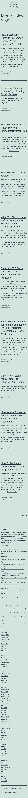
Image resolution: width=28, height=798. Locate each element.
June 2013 (4, 774)
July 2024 (3, 678)
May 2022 (3, 737)
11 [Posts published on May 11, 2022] (10, 609)
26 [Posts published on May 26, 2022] (14, 616)
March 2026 (4, 632)
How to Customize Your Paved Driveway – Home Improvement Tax (14, 127)
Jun (25, 623)
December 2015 (5, 758)
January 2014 (4, 760)
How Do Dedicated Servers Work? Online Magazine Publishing (12, 466)
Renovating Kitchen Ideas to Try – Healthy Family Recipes (12, 91)
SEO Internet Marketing (11, 789)
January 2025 (4, 664)
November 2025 (5, 641)
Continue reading (13, 66)
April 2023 (4, 712)
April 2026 (4, 630)
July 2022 (3, 733)
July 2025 (3, 650)
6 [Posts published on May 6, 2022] (17, 605)
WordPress (15, 792)
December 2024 (5, 666)
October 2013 (4, 765)
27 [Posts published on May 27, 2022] (17, 616)
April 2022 (4, 739)
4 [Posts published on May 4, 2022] (10, 605)
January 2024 (4, 691)
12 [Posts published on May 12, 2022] (14, 609)
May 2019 (3, 755)
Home (9, 73)
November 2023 (5, 696)
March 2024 (4, 687)
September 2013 (5, 767)
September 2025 (5, 646)
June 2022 (4, 735)
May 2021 (3, 749)
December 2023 (5, 694)
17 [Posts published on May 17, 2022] (6, 612)
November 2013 (5, 762)
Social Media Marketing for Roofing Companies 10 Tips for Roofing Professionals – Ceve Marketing (13, 328)
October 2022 (4, 726)
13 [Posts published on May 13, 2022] (17, 609)
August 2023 (4, 703)
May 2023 (3, 710)
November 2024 (5, 669)
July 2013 (3, 771)
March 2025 (4, 660)
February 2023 (5, 717)
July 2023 (3, 705)
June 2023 (4, 708)
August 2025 (4, 648)
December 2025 (5, 639)
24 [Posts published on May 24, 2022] (6, 616)
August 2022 (4, 730)
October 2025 (4, 644)
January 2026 (4, 637)
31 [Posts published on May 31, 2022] (6, 620)
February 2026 (5, 635)
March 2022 (4, 742)
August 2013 (4, 769)
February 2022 (5, 744)
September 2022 (5, 728)
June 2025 (4, 653)
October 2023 (4, 698)
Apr (2, 623)
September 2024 (5, 673)
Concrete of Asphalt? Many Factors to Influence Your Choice (12, 378)
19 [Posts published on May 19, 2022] (14, 612)
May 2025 (3, 655)
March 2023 (4, 714)
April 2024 (4, 685)
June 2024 (4, 680)
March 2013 (4, 781)
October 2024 (4, 671)
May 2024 (3, 682)
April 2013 (4, 778)
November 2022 (5, 723)
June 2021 (4, 746)
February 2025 (5, 662)
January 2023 (4, 719)
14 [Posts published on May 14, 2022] (21, 609)
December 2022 (5, 721)
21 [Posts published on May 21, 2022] (21, 612)
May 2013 (3, 776)
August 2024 (4, 676)
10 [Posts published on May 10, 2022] (6, 609)
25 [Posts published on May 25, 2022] (10, 616)
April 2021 (4, 751)
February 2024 (5, 689)
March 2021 (4, 753)
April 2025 (4, 657)
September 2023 (5, 701)
